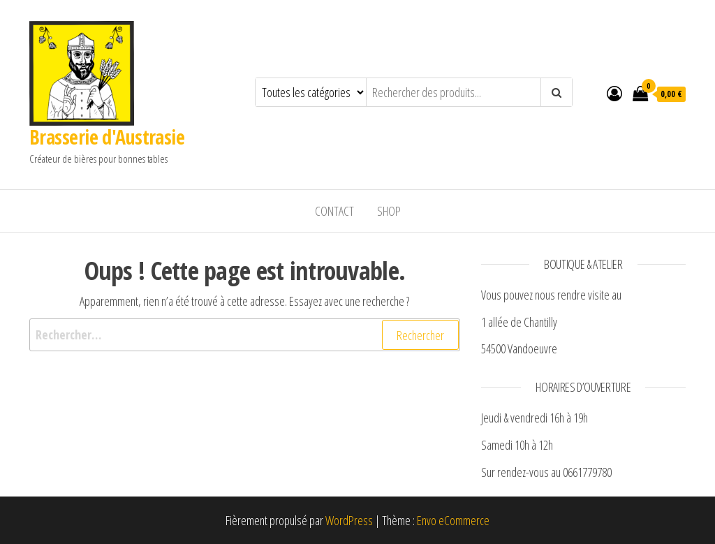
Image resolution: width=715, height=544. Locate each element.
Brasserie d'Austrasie (106, 137)
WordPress (349, 520)
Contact (334, 211)
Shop (389, 211)
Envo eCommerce (453, 520)
